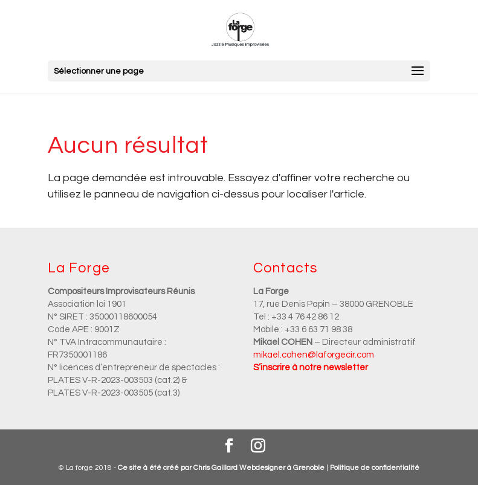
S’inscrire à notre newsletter (310, 367)
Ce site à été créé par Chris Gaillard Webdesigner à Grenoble (221, 468)
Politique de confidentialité (374, 468)
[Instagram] (258, 446)
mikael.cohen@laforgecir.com (313, 354)
